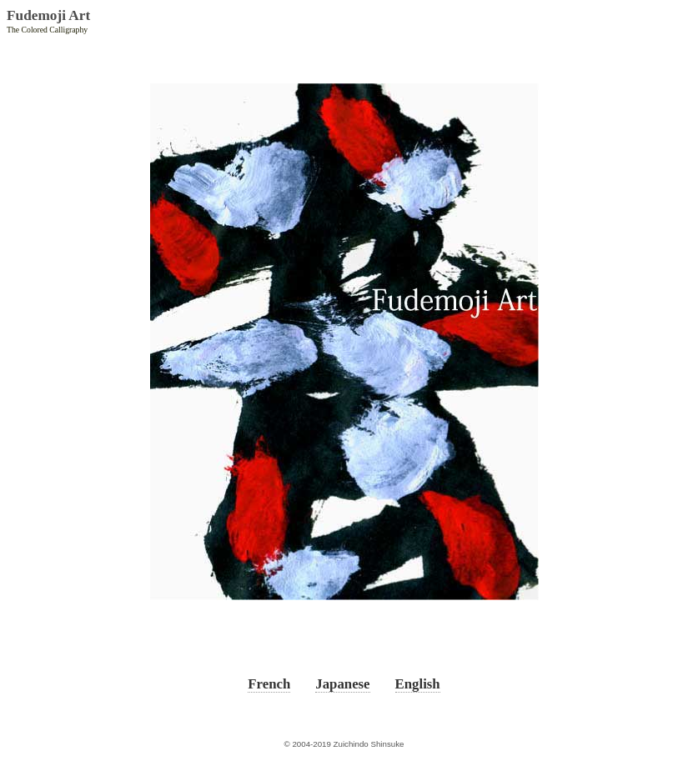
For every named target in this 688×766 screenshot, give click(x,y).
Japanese (342, 684)
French (269, 684)
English (417, 684)
